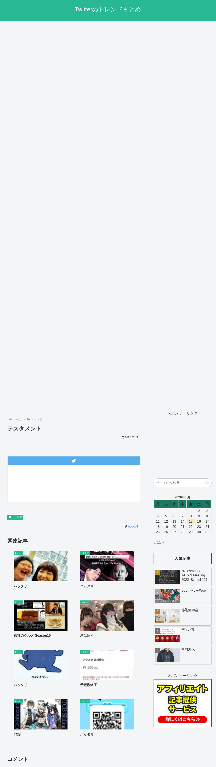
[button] (207, 482)
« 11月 (159, 542)
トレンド (15, 517)
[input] (182, 482)
